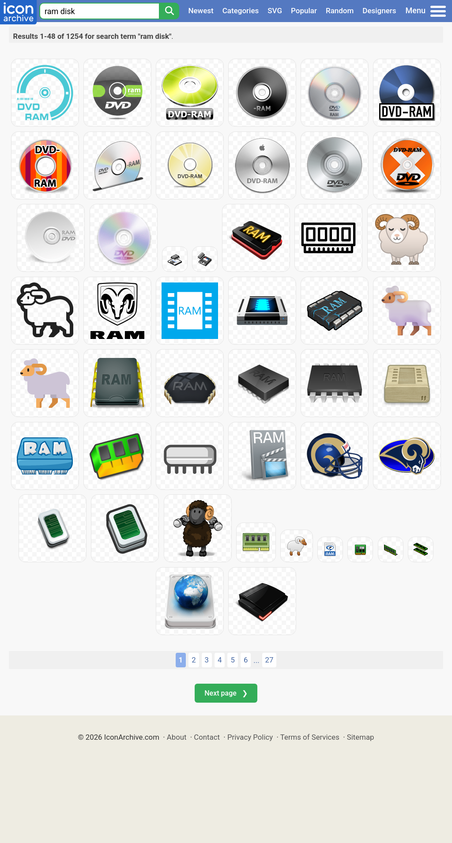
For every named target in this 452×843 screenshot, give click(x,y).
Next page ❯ (225, 693)
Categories (240, 10)
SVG (274, 10)
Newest (200, 10)
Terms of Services (309, 737)
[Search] (169, 11)
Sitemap (360, 737)
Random (340, 10)
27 (269, 659)
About (177, 737)
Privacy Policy (250, 737)
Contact (207, 737)
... (256, 660)
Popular (304, 10)
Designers (379, 10)
